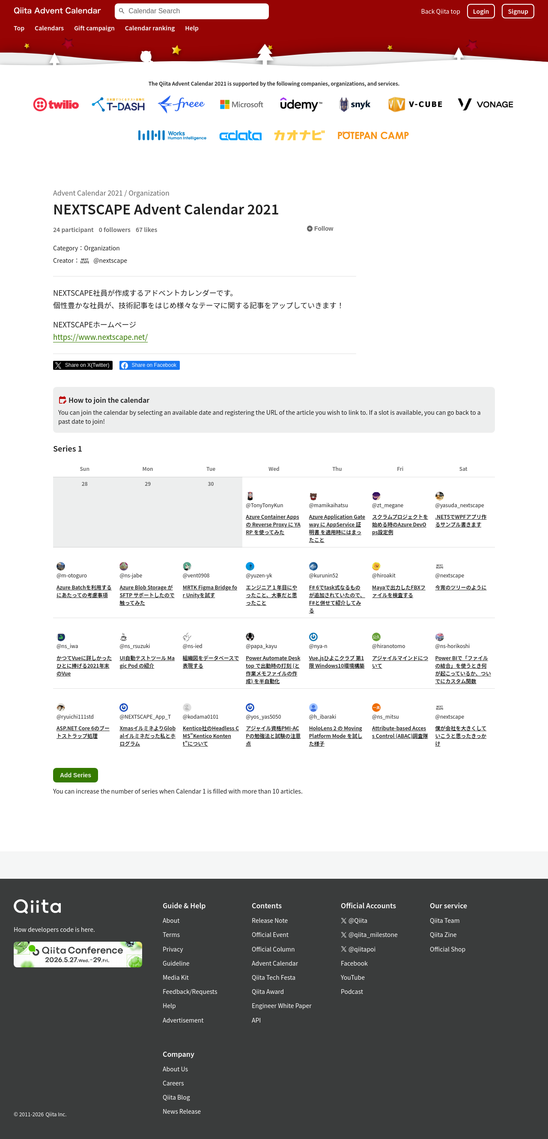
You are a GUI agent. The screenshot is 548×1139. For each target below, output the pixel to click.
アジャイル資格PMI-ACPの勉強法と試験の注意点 (273, 735)
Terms (171, 934)
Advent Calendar (275, 963)
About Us (175, 1069)
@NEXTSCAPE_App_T (145, 711)
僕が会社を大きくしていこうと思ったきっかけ (461, 735)
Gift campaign (94, 28)
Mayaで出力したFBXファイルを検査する (399, 590)
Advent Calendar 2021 (88, 192)
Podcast (352, 991)
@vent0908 (196, 570)
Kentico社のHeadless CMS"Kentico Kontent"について (211, 735)
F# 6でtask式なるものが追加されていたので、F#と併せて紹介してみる (337, 598)
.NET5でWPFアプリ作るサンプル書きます (461, 520)
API (256, 1020)
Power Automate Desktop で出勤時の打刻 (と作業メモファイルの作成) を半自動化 (273, 669)
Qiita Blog (176, 1097)
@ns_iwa (67, 641)
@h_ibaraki (323, 711)
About (171, 920)
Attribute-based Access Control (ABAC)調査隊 (400, 731)
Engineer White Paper (282, 1005)
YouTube (353, 977)
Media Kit (176, 977)
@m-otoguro (72, 570)
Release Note (270, 920)
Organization (148, 192)
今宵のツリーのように (461, 587)
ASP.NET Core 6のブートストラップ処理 (83, 731)
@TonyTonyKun (264, 500)
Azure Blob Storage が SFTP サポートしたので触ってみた (146, 594)
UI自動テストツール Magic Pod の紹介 (147, 661)
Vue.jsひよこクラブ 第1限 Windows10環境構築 (337, 661)
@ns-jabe (130, 570)
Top (19, 28)
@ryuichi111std (75, 711)
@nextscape (450, 570)
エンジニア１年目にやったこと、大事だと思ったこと (271, 594)
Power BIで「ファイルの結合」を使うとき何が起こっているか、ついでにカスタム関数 (463, 669)
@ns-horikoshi (452, 641)
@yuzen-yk (259, 570)
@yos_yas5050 (263, 711)
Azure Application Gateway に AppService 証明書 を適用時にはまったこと (337, 528)
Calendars (49, 28)
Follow (320, 228)
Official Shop (447, 949)
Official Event (270, 934)
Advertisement (183, 1020)
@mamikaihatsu (328, 500)
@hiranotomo (388, 641)
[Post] (83, 365)
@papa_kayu (261, 641)
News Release (182, 1111)
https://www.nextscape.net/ (100, 336)
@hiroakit (384, 570)
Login (481, 11)
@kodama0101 (201, 711)
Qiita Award (268, 991)
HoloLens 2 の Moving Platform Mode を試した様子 (336, 735)
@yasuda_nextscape (459, 500)
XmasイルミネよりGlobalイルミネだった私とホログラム (147, 735)
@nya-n (318, 641)
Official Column (273, 949)
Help (192, 28)
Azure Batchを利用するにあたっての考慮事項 (84, 590)
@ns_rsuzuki (134, 641)
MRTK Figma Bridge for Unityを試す (210, 590)
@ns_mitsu (385, 711)
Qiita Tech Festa (273, 977)
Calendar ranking (150, 28)
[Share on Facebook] (149, 365)
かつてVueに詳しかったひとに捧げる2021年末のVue (84, 665)
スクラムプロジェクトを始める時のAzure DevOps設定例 (400, 524)
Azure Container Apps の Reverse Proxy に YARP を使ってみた (273, 524)
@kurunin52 (323, 570)
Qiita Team (445, 920)
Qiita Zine (443, 934)
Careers (173, 1083)
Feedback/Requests (190, 991)
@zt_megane (387, 500)
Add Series (75, 775)
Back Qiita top (440, 11)
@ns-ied (193, 641)
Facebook (354, 963)
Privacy (173, 949)
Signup (518, 11)
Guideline (176, 963)
